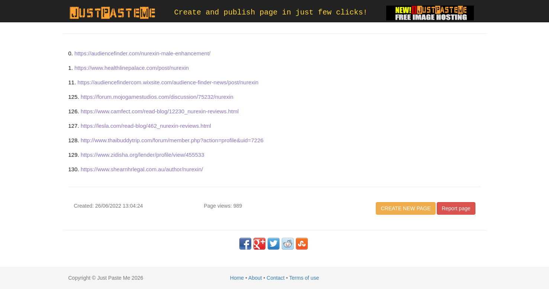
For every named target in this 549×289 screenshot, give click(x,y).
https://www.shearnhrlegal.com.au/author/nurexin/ (142, 169)
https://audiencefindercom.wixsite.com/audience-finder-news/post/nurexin (168, 82)
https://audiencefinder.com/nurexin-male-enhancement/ (142, 53)
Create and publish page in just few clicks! (271, 12)
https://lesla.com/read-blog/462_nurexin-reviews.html (146, 126)
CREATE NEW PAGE (405, 208)
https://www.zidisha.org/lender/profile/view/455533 (142, 155)
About (255, 278)
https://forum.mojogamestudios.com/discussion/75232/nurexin (157, 97)
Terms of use (304, 278)
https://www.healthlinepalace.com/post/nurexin (131, 68)
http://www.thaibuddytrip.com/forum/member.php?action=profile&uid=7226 (172, 140)
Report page (456, 208)
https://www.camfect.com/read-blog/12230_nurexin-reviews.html (160, 111)
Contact (275, 278)
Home (237, 278)
